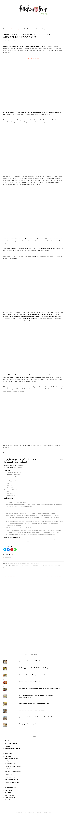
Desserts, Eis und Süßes (13, 766)
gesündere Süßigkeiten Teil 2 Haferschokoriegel (35, 717)
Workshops (9, 800)
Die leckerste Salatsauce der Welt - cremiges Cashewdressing (40, 688)
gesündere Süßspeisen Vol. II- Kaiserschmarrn (34, 661)
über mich (8, 790)
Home (17, 563)
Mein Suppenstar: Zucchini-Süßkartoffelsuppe (34, 668)
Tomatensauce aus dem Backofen (30, 681)
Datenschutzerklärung (12, 748)
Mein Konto (9, 753)
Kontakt (7, 746)
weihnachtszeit (24, 567)
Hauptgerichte (10, 777)
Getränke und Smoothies (13, 771)
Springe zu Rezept (33, 58)
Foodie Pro (31, 812)
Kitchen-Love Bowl (11, 743)
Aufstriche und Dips (11, 758)
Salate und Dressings (12, 782)
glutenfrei (8, 774)
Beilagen (8, 761)
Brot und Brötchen (11, 763)
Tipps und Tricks (10, 787)
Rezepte (33, 563)
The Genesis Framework (43, 812)
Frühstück (8, 769)
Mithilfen (8, 792)
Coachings (8, 740)
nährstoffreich (46, 565)
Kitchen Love (33, 11)
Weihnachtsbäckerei (14, 567)
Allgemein (12, 563)
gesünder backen (15, 565)
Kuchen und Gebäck (25, 563)
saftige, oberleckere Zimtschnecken (31, 710)
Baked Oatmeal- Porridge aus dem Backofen (34, 703)
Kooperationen (10, 797)
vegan (37, 563)
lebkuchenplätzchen (37, 565)
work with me (9, 795)
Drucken (60, 459)
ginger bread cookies (25, 565)
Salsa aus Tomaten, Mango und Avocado (32, 674)
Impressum (8, 751)
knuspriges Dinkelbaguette (28, 724)
